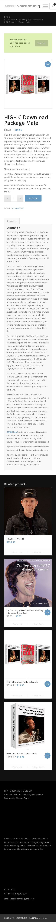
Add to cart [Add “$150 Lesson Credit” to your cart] (17, 552)
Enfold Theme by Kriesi (38, 918)
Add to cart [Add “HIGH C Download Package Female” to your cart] (17, 695)
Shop (7, 16)
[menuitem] (38, 6)
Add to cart (33, 198)
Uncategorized (18, 208)
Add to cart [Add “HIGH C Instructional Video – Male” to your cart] (17, 767)
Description (12, 221)
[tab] (12, 221)
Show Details (38, 552)
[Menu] (44, 6)
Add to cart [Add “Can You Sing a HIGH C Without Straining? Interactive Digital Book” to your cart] (17, 623)
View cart (41, 43)
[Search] (38, 6)
